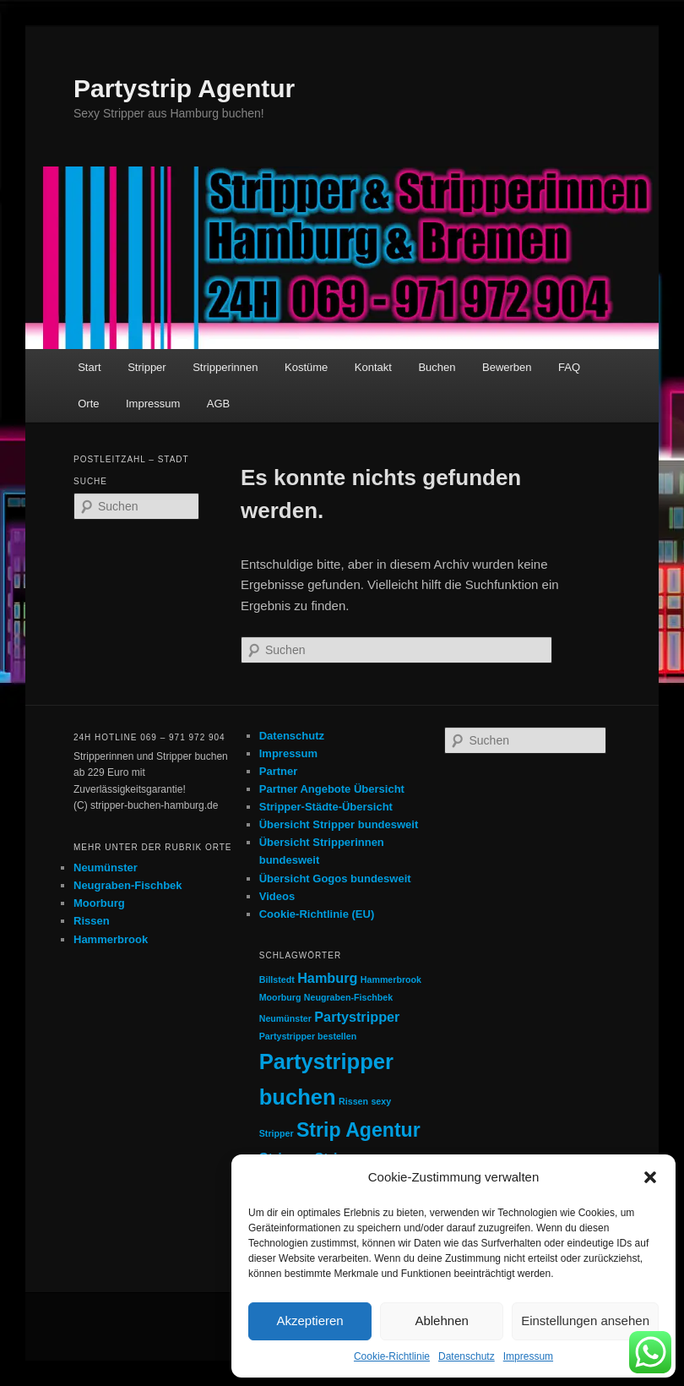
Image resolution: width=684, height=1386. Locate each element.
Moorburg (99, 903)
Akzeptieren (309, 1320)
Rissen (91, 920)
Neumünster (105, 867)
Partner (278, 771)
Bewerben (507, 367)
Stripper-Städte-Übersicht (326, 806)
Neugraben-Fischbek (127, 885)
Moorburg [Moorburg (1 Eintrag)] (280, 997)
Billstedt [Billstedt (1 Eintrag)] (277, 979)
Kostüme (306, 367)
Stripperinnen (225, 367)
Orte (88, 403)
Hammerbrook (110, 939)
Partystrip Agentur (184, 88)
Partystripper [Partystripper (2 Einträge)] (356, 1016)
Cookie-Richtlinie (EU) (317, 914)
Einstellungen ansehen (585, 1320)
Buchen (436, 367)
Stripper (147, 367)
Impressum (528, 1356)
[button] (650, 1177)
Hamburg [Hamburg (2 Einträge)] (327, 977)
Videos (277, 896)
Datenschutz (466, 1356)
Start (89, 367)
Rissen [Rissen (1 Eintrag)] (353, 1101)
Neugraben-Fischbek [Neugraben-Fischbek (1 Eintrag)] (348, 997)
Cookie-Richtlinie (392, 1356)
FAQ (569, 367)
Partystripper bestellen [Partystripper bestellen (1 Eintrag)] (308, 1036)
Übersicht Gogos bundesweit (335, 878)
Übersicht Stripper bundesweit (339, 824)
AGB (218, 403)
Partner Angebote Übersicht (331, 789)
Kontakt (373, 367)
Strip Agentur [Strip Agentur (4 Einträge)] (358, 1130)
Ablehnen (441, 1320)
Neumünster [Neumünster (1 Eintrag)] (285, 1018)
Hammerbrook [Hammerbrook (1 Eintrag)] (391, 979)
